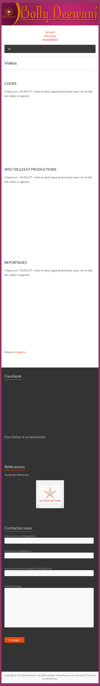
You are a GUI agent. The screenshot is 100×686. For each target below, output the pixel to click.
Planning (50, 35)
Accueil (50, 32)
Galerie (20, 352)
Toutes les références (16, 474)
